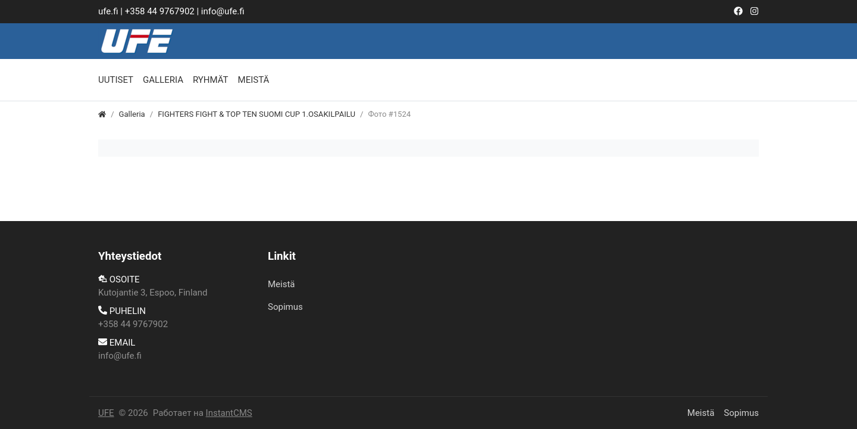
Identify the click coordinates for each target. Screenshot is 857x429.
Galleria (163, 79)
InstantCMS (229, 413)
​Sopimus (285, 306)
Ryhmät (211, 79)
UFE (106, 413)
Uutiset (115, 79)
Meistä (254, 79)
